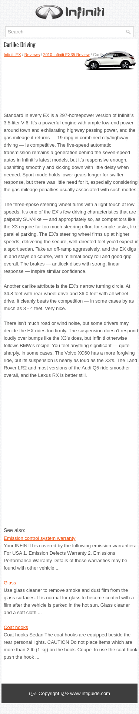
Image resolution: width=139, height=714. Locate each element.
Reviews (32, 54)
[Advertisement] (69, 82)
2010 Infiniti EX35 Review (66, 54)
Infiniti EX (12, 54)
